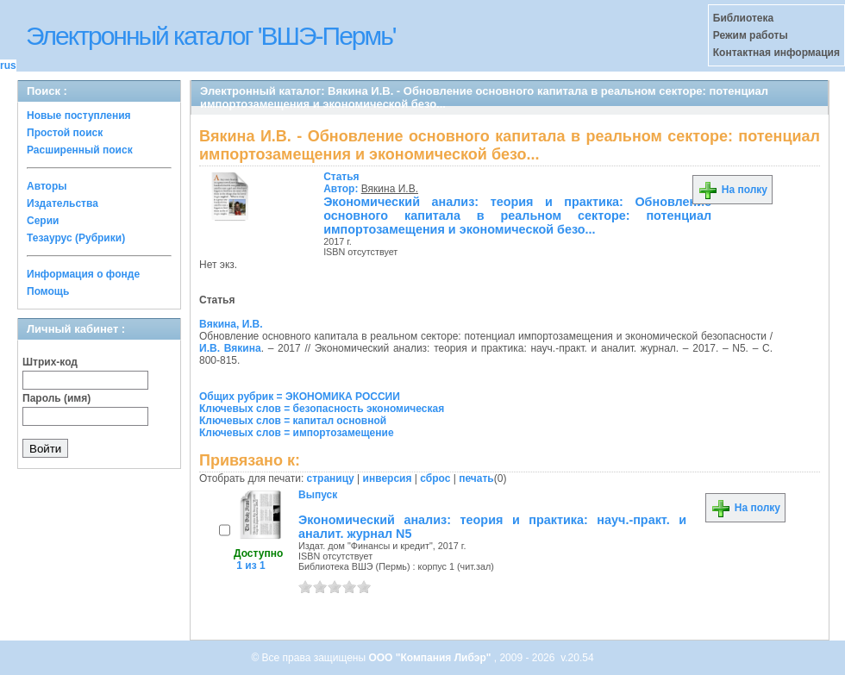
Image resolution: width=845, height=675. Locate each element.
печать (476, 478)
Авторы (47, 186)
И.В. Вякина (230, 348)
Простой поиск (65, 133)
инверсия (387, 478)
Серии (43, 221)
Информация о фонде (83, 274)
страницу (330, 478)
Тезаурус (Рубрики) (76, 238)
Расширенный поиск (80, 150)
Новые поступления (79, 115)
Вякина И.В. (389, 189)
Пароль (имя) (56, 398)
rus (8, 65)
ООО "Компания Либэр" (430, 658)
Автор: (342, 183)
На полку (732, 190)
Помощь (48, 291)
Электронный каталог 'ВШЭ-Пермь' (211, 36)
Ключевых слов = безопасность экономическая (321, 409)
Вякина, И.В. (231, 324)
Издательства (62, 203)
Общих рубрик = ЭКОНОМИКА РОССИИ (299, 397)
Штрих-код (50, 362)
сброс (435, 478)
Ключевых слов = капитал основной (292, 421)
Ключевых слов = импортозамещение (296, 433)
